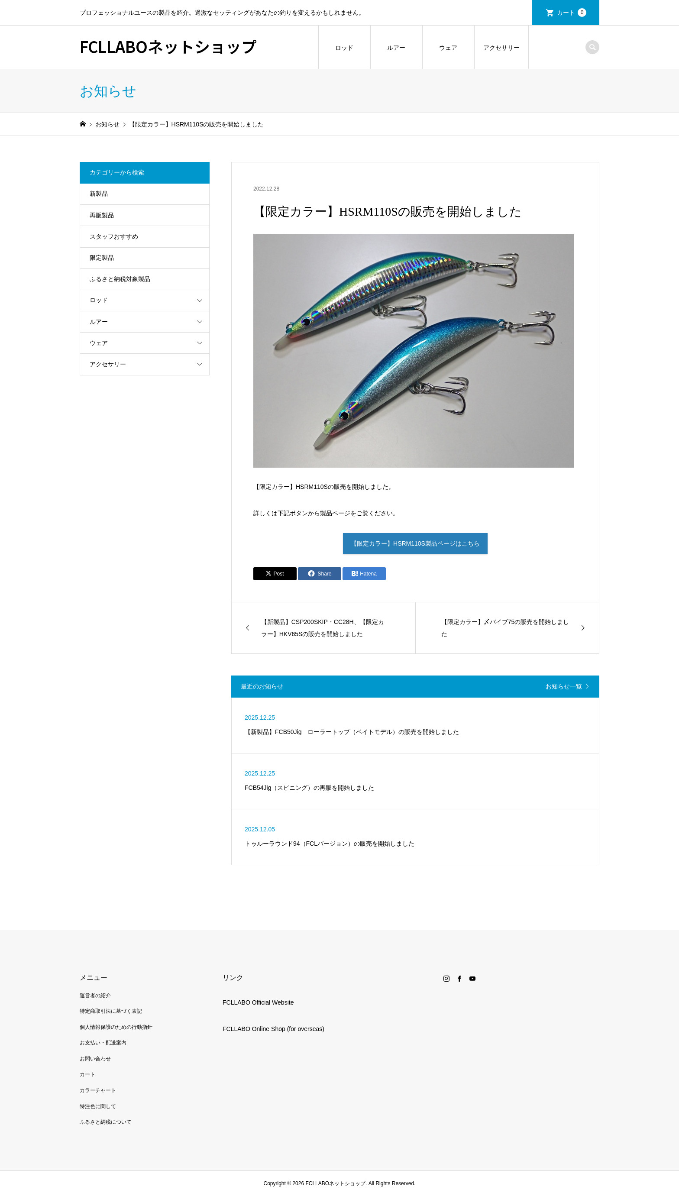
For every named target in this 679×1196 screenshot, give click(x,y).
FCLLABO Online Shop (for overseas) (273, 1028)
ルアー (396, 47)
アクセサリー (501, 47)
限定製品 (102, 257)
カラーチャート (98, 1090)
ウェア (448, 47)
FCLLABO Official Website (258, 1002)
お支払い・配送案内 (103, 1043)
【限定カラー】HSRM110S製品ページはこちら (415, 543)
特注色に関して (98, 1106)
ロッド (344, 47)
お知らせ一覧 (564, 686)
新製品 (99, 193)
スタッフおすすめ (114, 236)
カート (571, 12)
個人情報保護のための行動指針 (116, 1027)
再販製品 (102, 215)
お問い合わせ (95, 1059)
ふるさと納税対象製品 (120, 278)
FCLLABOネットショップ (168, 46)
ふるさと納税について (106, 1122)
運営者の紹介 (95, 995)
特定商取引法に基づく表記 (111, 1011)
